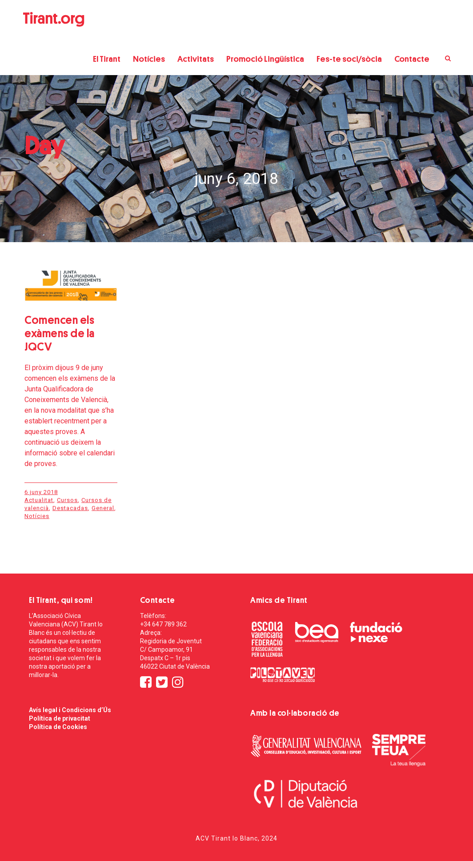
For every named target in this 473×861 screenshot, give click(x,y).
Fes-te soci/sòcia (349, 59)
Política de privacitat (59, 718)
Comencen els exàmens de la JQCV (59, 333)
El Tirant (106, 59)
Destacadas (70, 508)
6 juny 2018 (41, 492)
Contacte (411, 59)
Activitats (195, 59)
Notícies (149, 59)
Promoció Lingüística (265, 59)
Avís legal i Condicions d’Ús (70, 710)
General (103, 508)
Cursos (67, 500)
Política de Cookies (58, 726)
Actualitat (38, 500)
